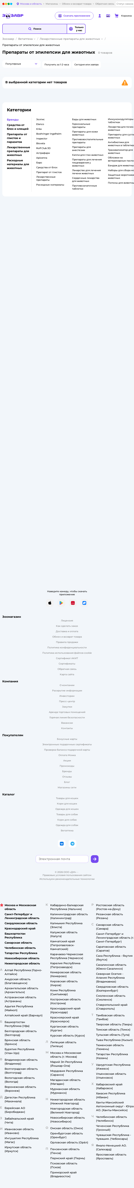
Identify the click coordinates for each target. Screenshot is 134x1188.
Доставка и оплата (67, 631)
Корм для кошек (67, 803)
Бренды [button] (13, 119)
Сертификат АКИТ (67, 658)
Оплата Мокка (67, 755)
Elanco (40, 124)
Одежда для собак (67, 825)
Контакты (67, 728)
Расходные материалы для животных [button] (18, 164)
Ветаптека (25, 39)
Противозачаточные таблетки (84, 187)
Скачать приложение (74, 16)
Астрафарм (43, 153)
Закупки (67, 706)
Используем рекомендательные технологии (67, 878)
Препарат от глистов (49, 172)
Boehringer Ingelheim (49, 133)
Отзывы (67, 776)
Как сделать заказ (67, 625)
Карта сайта (67, 674)
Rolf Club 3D (43, 148)
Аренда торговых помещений (67, 712)
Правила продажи (67, 642)
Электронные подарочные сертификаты (67, 744)
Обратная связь (67, 669)
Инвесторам (67, 695)
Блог (67, 782)
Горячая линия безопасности (67, 717)
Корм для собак (67, 819)
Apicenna (41, 157)
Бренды (67, 771)
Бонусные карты (67, 739)
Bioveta (40, 143)
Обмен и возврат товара (67, 636)
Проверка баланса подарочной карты (67, 749)
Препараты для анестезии (81, 149)
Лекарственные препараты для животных (70, 39)
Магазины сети (67, 787)
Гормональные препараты (81, 125)
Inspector (41, 138)
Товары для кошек (67, 798)
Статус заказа (125, 3)
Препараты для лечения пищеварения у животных (87, 162)
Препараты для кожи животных (85, 133)
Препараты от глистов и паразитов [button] (17, 138)
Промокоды (67, 765)
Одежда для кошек (67, 809)
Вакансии (67, 722)
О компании (67, 685)
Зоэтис (40, 119)
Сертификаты (67, 663)
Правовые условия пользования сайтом (67, 875)
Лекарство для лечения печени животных (86, 172)
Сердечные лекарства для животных (85, 179)
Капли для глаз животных (87, 154)
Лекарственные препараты (46, 178)
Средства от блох (46, 167)
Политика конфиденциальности (67, 647)
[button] (34, 28)
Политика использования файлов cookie (67, 652)
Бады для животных (84, 119)
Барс (39, 162)
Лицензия (67, 620)
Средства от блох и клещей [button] (18, 127)
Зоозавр (8, 39)
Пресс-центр (67, 701)
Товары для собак (67, 814)
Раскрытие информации (67, 690)
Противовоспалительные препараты (87, 141)
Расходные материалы (50, 184)
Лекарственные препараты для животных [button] (18, 151)
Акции (67, 760)
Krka (39, 128)
